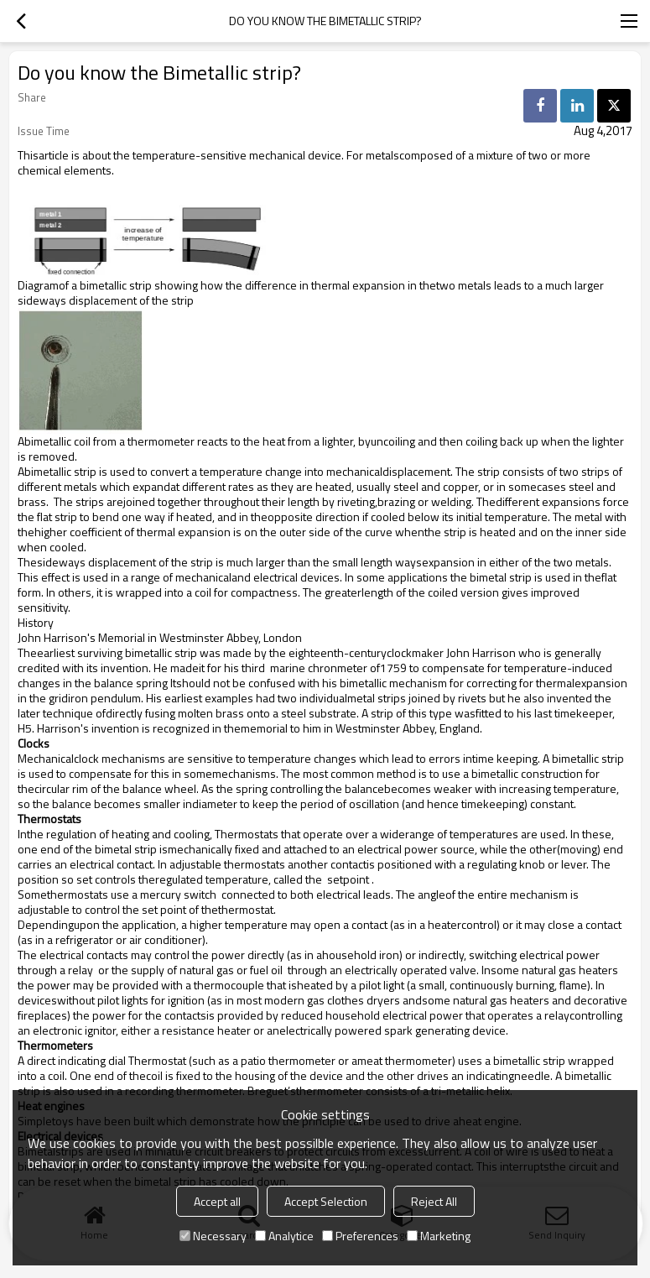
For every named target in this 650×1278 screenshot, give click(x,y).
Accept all (217, 1201)
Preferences (360, 1235)
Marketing (439, 1235)
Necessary (213, 1235)
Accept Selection (325, 1201)
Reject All (434, 1201)
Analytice (284, 1235)
